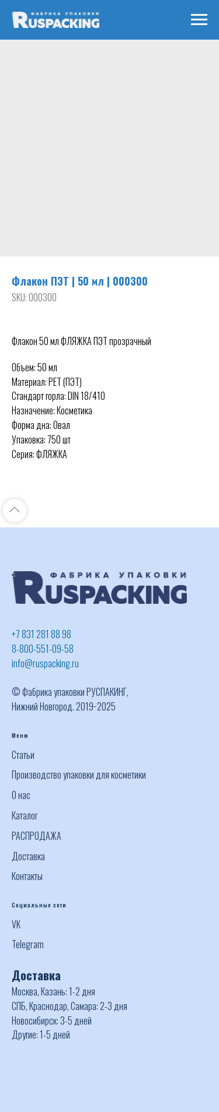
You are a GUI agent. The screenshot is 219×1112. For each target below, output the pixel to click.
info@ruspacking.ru (45, 663)
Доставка (28, 856)
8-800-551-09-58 (43, 649)
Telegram (28, 944)
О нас (21, 795)
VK (16, 924)
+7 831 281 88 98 (41, 634)
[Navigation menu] (199, 20)
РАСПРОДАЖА (36, 836)
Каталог (24, 815)
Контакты (27, 876)
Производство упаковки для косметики (79, 775)
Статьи (23, 755)
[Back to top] (14, 510)
